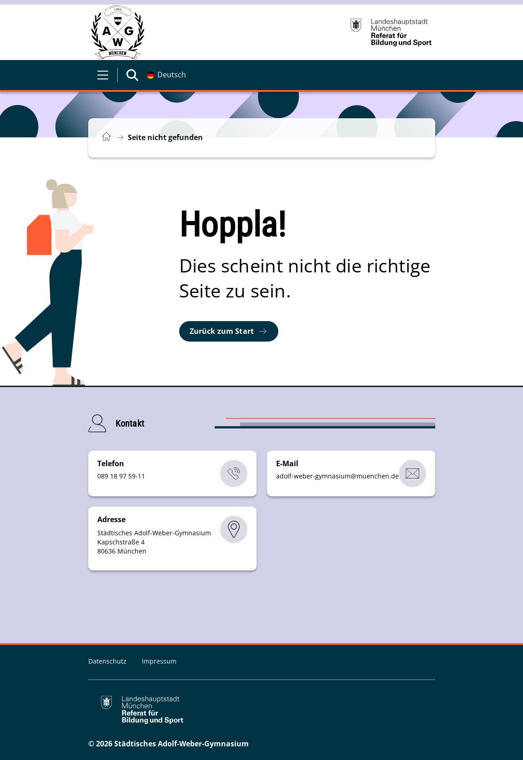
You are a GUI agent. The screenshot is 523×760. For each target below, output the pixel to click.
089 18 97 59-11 (121, 476)
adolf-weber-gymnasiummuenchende (337, 476)
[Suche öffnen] (132, 75)
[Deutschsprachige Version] (166, 75)
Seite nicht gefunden (165, 137)
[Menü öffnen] (103, 75)
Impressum (159, 661)
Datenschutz (108, 661)
